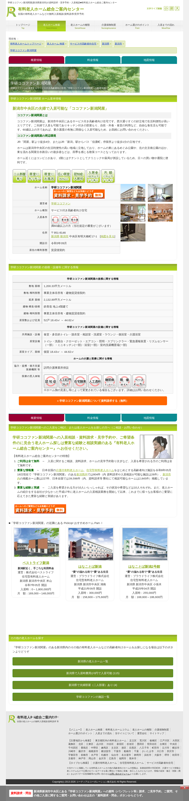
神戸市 (82, 758)
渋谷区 (110, 744)
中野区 (94, 747)
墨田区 (140, 744)
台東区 (163, 744)
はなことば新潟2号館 (144, 566)
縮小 (166, 8)
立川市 (165, 747)
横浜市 (175, 747)
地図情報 (149, 60)
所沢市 (170, 751)
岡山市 (92, 758)
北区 (80, 744)
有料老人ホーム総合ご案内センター (51, 11)
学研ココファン (61, 203)
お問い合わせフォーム (119, 774)
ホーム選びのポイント (80, 733)
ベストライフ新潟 (36, 563)
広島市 (112, 758)
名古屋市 (126, 755)
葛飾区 (71, 744)
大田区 (176, 740)
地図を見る (107, 236)
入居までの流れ (103, 733)
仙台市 (114, 755)
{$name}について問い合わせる (79, 194)
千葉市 (117, 751)
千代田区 (73, 747)
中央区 (173, 744)
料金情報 (92, 60)
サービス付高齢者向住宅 (160, 762)
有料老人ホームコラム (117, 729)
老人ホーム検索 (94, 729)
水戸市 (94, 755)
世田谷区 (152, 744)
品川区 (100, 744)
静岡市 (137, 755)
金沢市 (102, 758)
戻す (171, 8)
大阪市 (157, 755)
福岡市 (122, 758)
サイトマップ (157, 733)
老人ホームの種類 (142, 729)
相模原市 (93, 751)
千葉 (136, 751)
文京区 (114, 747)
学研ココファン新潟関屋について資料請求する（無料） (94, 400)
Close (184, 787)
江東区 (89, 744)
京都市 (71, 758)
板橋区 (153, 740)
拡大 (177, 8)
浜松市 (147, 755)
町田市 (155, 747)
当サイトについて (124, 733)
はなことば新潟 (90, 566)
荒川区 (143, 740)
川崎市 (71, 751)
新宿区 (120, 744)
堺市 (166, 755)
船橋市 (127, 751)
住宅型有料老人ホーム (100, 470)
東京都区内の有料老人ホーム (110, 740)
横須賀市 (106, 751)
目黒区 (132, 747)
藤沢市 (82, 751)
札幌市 (104, 755)
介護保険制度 (161, 729)
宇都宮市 (73, 755)
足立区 (133, 740)
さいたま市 (148, 751)
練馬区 (104, 747)
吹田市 (175, 755)
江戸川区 (164, 740)
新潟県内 (81, 474)
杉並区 (130, 744)
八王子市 (144, 747)
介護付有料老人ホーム (70, 470)
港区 (123, 747)
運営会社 (142, 733)
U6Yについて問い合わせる (40, 508)
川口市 (160, 751)
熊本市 (132, 758)
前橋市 (84, 755)
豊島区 (84, 747)
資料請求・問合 (21, 793)
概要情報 (36, 60)
